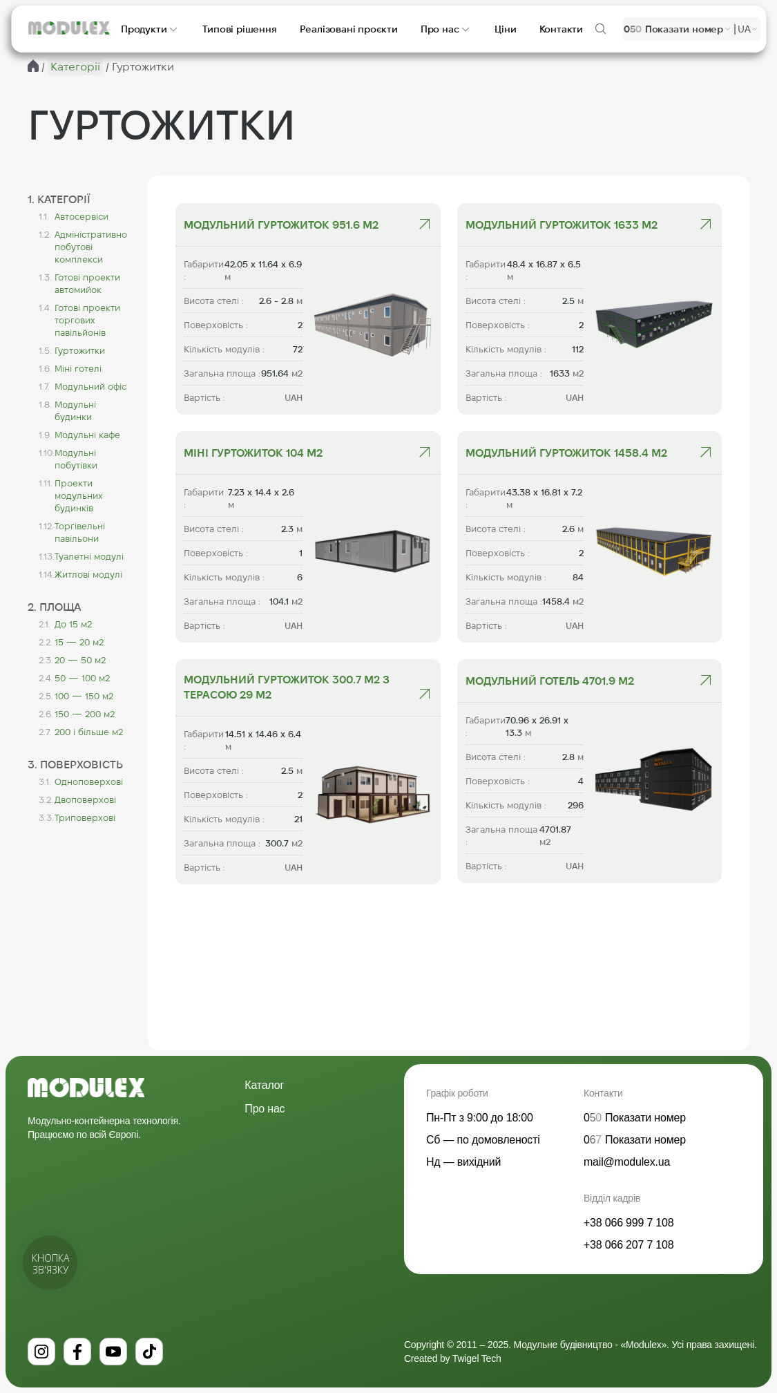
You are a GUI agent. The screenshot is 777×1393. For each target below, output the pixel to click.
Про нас (264, 1109)
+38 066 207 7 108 (629, 1245)
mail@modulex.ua (627, 1162)
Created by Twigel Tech (452, 1358)
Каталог (264, 1085)
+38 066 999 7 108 (629, 1223)
